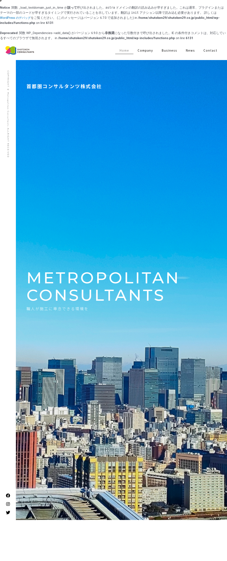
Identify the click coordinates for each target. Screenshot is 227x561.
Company (145, 50)
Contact (210, 50)
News (190, 50)
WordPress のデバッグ (16, 18)
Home (124, 50)
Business (169, 50)
